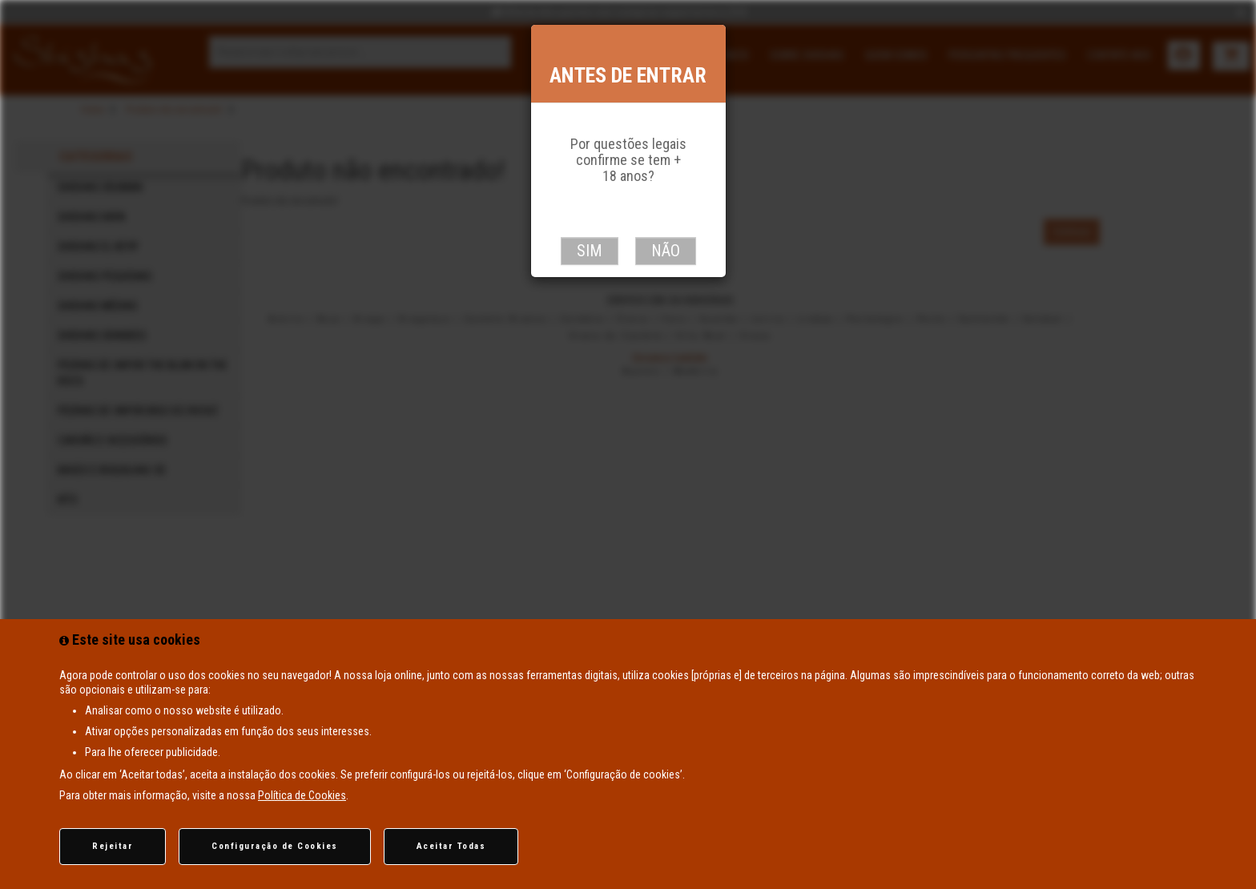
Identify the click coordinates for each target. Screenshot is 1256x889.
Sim (589, 250)
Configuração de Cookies (274, 846)
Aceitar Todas (451, 846)
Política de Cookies (302, 795)
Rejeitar (112, 846)
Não (665, 250)
